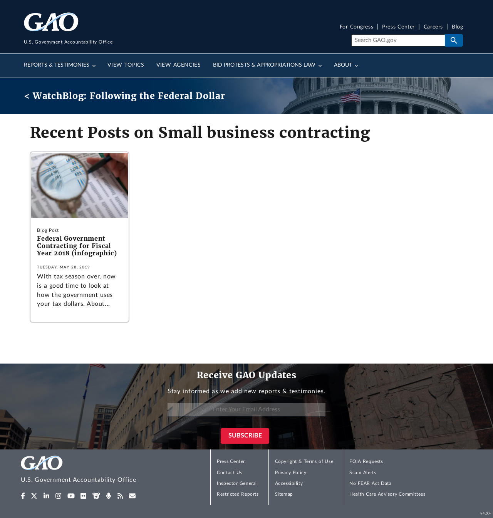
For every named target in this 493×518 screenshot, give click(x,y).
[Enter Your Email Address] (246, 409)
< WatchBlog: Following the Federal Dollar (124, 95)
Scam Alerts (362, 472)
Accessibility (289, 483)
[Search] (398, 40)
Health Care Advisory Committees (387, 494)
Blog (457, 27)
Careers (433, 27)
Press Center (398, 27)
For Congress (357, 27)
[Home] (94, 470)
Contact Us (229, 472)
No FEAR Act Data (370, 483)
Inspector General (237, 483)
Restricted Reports (237, 494)
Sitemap (284, 494)
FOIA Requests (366, 461)
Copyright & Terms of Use (304, 461)
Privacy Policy (291, 472)
